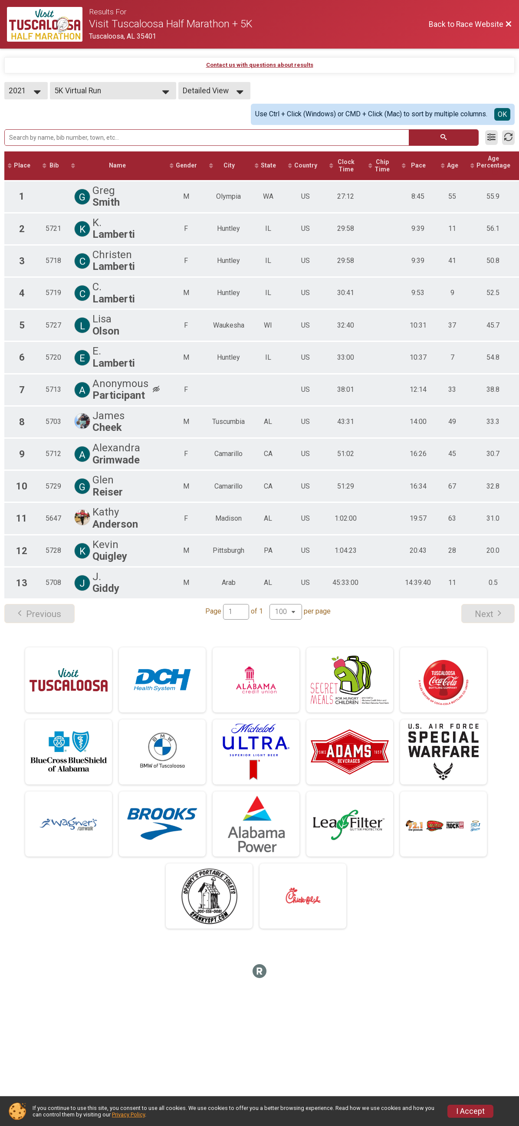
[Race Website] (48, 24)
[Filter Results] (491, 137)
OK (502, 114)
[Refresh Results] (508, 137)
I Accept (470, 1111)
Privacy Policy (128, 1114)
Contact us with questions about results (259, 65)
